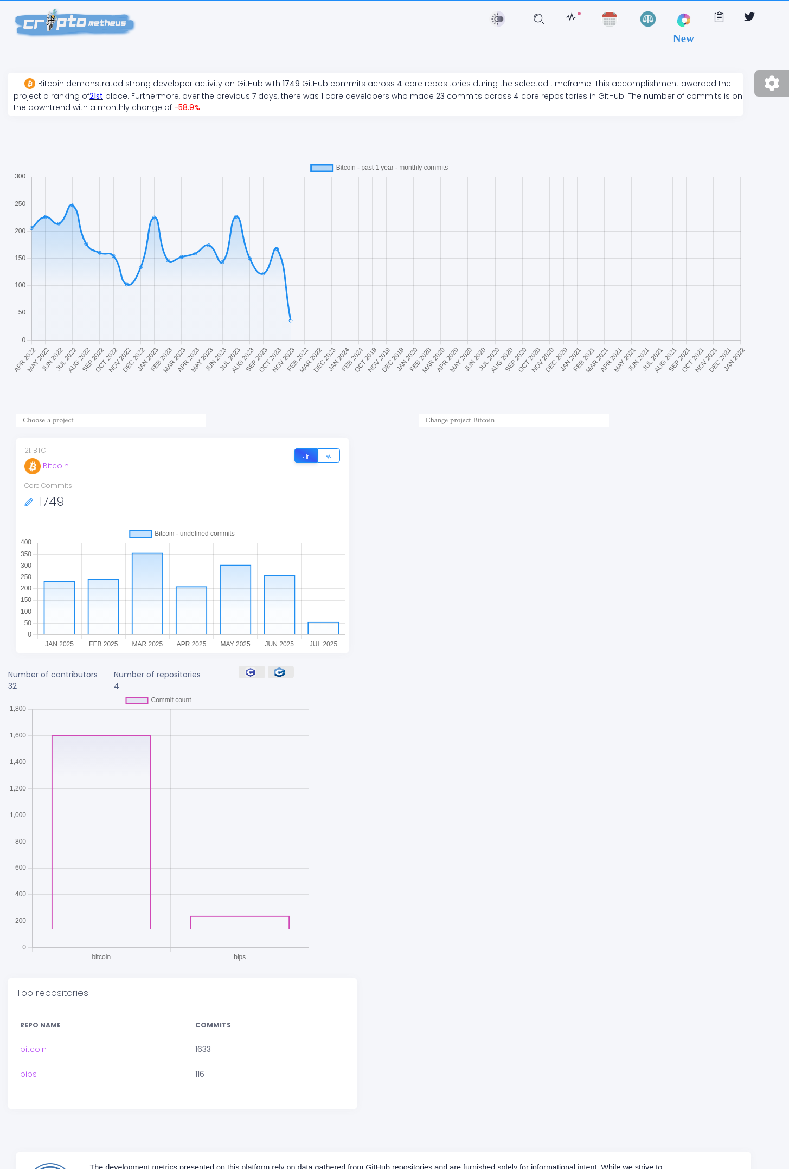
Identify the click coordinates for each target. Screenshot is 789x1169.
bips (28, 1074)
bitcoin (33, 1049)
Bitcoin (46, 465)
